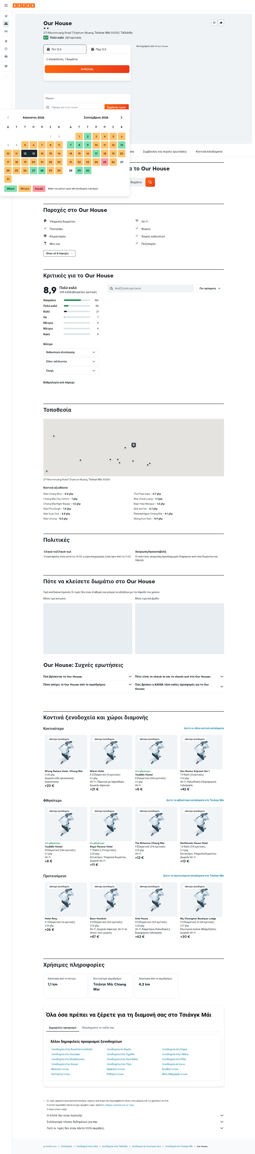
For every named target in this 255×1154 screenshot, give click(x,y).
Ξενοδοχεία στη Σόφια (174, 1049)
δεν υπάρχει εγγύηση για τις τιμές (117, 1105)
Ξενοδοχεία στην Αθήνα (175, 1054)
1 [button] (113, 82)
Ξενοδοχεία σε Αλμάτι (119, 1049)
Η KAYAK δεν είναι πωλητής (135, 1115)
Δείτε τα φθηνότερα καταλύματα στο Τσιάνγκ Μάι (195, 800)
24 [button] (70, 116)
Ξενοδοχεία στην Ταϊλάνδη (115, 1146)
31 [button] (70, 125)
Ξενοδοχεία (66, 1146)
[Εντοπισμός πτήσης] (6, 48)
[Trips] (6, 66)
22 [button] (113, 107)
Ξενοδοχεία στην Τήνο (119, 1064)
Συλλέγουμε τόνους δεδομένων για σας (135, 1122)
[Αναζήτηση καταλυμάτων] (6, 23)
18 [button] (79, 107)
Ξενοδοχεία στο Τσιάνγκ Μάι (179, 1146)
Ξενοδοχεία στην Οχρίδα (120, 1054)
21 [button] (104, 107)
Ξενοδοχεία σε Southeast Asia (146, 1146)
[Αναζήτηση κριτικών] (153, 288)
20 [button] (96, 107)
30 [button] (121, 116)
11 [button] (79, 99)
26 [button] (87, 116)
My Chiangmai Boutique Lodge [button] (198, 918)
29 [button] (113, 116)
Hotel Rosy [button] (51, 918)
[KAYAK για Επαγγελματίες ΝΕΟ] (6, 56)
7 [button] (104, 90)
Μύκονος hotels (60, 1069)
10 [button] (70, 99)
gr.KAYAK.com (50, 1146)
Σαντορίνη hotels (60, 1074)
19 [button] (87, 107)
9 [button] (122, 90)
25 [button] (79, 116)
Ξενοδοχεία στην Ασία (87, 1146)
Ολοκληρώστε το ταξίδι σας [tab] (98, 1027)
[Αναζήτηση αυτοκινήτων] (6, 31)
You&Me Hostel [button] (144, 774)
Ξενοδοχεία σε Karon (173, 1064)
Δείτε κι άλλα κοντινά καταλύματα (204, 728)
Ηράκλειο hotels (116, 1069)
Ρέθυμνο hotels (115, 1074)
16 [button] (121, 99)
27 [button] (96, 116)
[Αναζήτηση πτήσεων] (6, 16)
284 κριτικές (73, 37)
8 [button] (113, 90)
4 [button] (79, 90)
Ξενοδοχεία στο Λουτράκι (65, 1054)
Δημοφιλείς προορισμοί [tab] (62, 1027)
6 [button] (96, 90)
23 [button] (121, 107)
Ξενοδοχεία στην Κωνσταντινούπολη (72, 1049)
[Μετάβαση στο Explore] (6, 41)
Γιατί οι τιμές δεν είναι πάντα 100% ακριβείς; (135, 1128)
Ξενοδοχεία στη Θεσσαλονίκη (67, 1059)
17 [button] (70, 107)
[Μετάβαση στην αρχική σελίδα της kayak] (24, 5)
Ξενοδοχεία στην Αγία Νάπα (122, 1059)
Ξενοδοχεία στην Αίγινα (64, 1064)
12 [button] (87, 99)
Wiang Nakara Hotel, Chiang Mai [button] (64, 771)
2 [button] (122, 82)
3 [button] (71, 90)
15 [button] (113, 99)
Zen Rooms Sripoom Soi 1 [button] (194, 771)
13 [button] (96, 99)
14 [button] (104, 99)
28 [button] (104, 116)
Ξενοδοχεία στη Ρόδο (174, 1059)
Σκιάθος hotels (170, 1069)
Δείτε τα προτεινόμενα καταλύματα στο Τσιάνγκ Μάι (193, 875)
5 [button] (88, 90)
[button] (6, 5)
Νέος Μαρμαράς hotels (175, 1074)
